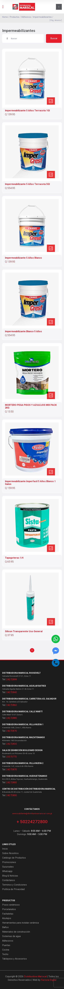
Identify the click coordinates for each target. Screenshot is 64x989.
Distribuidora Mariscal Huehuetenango (24, 776)
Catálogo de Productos (14, 857)
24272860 (11, 705)
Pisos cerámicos (11, 904)
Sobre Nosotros (10, 853)
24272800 (11, 782)
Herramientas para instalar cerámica (20, 922)
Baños (5, 927)
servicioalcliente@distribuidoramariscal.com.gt (32, 813)
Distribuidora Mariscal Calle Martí (22, 711)
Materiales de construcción (16, 931)
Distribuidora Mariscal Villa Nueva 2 (22, 763)
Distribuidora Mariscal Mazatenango (23, 737)
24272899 (11, 679)
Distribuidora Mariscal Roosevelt (21, 673)
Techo (5, 954)
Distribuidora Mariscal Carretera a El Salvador (29, 699)
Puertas (6, 945)
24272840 (11, 692)
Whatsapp (7, 871)
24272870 (11, 731)
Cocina (5, 949)
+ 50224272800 (32, 821)
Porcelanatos (9, 909)
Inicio (5, 848)
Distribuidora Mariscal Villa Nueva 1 (22, 724)
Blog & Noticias (10, 875)
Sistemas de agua (11, 936)
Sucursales (8, 866)
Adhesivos (26, 17)
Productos (14, 17)
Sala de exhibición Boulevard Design (22, 750)
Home (5, 17)
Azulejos (6, 918)
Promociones (9, 862)
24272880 (11, 718)
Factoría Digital (48, 980)
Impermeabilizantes (42, 17)
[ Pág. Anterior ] (55, 20)
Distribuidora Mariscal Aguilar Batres (24, 686)
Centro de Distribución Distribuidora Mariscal (29, 789)
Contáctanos (8, 880)
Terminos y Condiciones (14, 884)
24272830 (11, 743)
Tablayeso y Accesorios (14, 958)
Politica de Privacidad (13, 889)
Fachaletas (7, 913)
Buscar (53, 38)
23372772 (11, 756)
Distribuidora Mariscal (35, 976)
